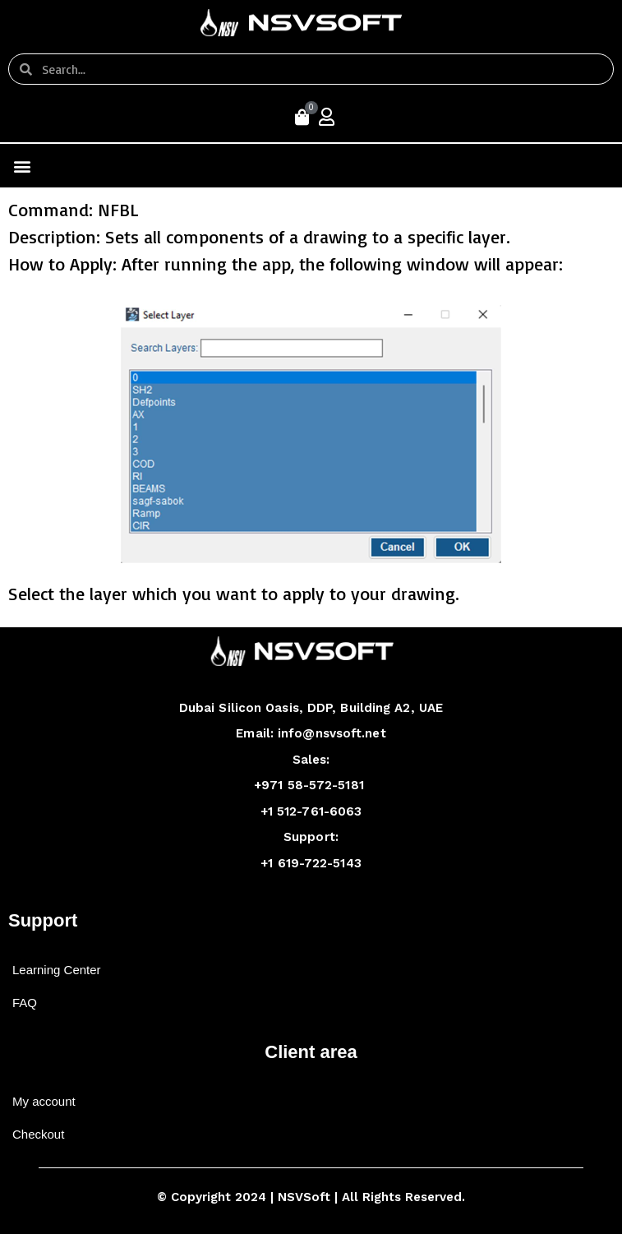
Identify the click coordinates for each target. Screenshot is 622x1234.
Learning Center (56, 970)
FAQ (24, 1003)
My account (44, 1101)
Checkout (38, 1134)
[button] (21, 165)
